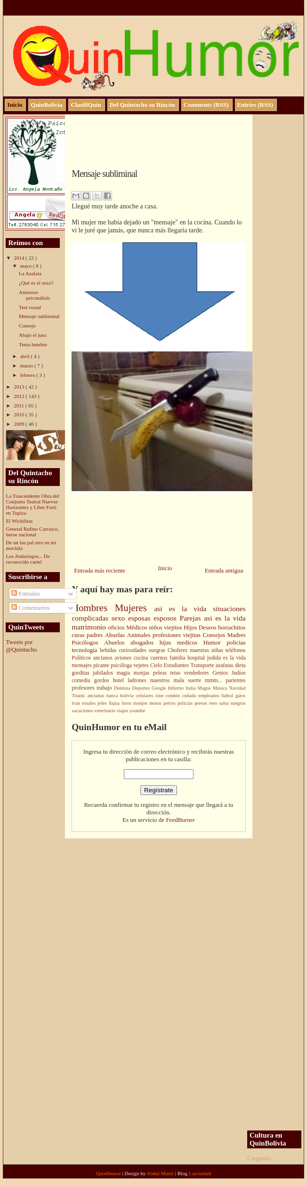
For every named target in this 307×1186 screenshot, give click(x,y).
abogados (145, 642)
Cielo (157, 665)
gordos (103, 680)
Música (221, 688)
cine (160, 695)
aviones (123, 658)
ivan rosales (84, 703)
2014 (19, 258)
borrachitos (231, 627)
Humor (214, 642)
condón (174, 695)
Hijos (191, 627)
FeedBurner (180, 819)
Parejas (191, 618)
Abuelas (116, 634)
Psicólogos (88, 642)
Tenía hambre (33, 344)
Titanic (80, 695)
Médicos (137, 627)
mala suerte (189, 680)
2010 (19, 414)
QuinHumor (109, 1173)
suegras (158, 650)
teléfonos (236, 650)
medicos (190, 642)
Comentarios (30, 607)
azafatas (225, 665)
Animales (140, 634)
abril (25, 356)
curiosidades (133, 650)
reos (214, 703)
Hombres (93, 607)
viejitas (192, 634)
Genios (222, 673)
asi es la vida (224, 618)
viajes (123, 710)
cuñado (190, 695)
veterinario (105, 710)
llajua (115, 703)
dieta (240, 665)
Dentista (123, 688)
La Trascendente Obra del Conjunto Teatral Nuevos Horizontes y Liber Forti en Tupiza (32, 504)
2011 (19, 405)
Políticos (82, 658)
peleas (161, 673)
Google (160, 688)
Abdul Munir (160, 1173)
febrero (28, 375)
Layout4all (200, 1173)
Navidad (237, 688)
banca (113, 695)
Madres (236, 634)
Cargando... (261, 1158)
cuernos (160, 658)
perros (170, 703)
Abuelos (117, 642)
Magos (205, 688)
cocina (142, 658)
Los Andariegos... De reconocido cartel (27, 559)
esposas (141, 618)
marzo (27, 365)
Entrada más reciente (99, 570)
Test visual (30, 307)
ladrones (139, 680)
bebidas (109, 650)
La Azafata (30, 273)
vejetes (141, 665)
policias (235, 642)
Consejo (27, 325)
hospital (197, 658)
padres (96, 634)
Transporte (203, 665)
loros (127, 703)
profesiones (168, 634)
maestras (200, 650)
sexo (120, 618)
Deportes (142, 688)
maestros (162, 680)
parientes (235, 680)
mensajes (82, 665)
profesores (84, 688)
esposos (166, 618)
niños (156, 627)
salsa (224, 703)
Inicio (165, 568)
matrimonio (90, 627)
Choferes (179, 650)
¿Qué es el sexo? (36, 283)
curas (79, 634)
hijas (168, 642)
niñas (218, 650)
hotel (120, 680)
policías (186, 703)
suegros (238, 703)
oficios (117, 627)
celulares (145, 695)
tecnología (86, 649)
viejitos (174, 627)
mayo (26, 266)
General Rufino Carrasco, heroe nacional (32, 531)
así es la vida (183, 609)
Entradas (25, 593)
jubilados (104, 673)
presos (201, 703)
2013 (19, 387)
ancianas (97, 695)
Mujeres (134, 607)
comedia (83, 680)
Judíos (239, 673)
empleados (209, 695)
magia (125, 673)
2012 (19, 396)
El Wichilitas (19, 521)
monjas (143, 673)
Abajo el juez (33, 335)
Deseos (208, 627)
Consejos (214, 634)
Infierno (177, 688)
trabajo (105, 688)
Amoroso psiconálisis (34, 295)
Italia (191, 688)
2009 (19, 424)
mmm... (215, 680)
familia (178, 658)
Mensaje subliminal (39, 316)
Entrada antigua (224, 570)
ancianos (104, 658)
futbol (228, 695)
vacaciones (83, 710)
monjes (141, 703)
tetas (177, 673)
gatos (240, 695)
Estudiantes (176, 665)
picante (102, 665)
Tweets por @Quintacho (21, 645)
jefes (103, 703)
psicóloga (122, 665)
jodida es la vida (226, 658)
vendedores (198, 673)
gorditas (82, 673)
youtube (137, 710)
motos (156, 703)
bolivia (128, 695)
